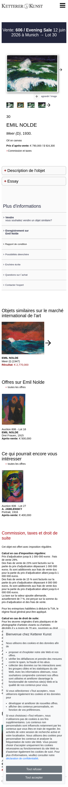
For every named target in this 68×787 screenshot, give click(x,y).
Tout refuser (34, 769)
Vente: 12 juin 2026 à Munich (34, 32)
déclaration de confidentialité (22, 758)
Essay (12, 181)
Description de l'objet (26, 170)
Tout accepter (34, 777)
